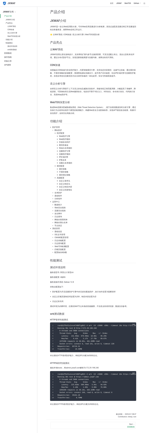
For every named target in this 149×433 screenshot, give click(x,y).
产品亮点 (9, 23)
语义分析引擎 (12, 33)
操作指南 (8, 57)
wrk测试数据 (12, 50)
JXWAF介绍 (10, 20)
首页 (111, 3)
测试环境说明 (12, 46)
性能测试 (9, 43)
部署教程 (8, 53)
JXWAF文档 (9, 12)
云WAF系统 (11, 26)
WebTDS (127, 3)
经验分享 (8, 61)
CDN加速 (10, 30)
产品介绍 (8, 16)
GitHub (136, 3)
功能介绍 (9, 40)
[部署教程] (93, 425)
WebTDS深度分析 (13, 36)
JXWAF (119, 3)
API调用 (7, 65)
